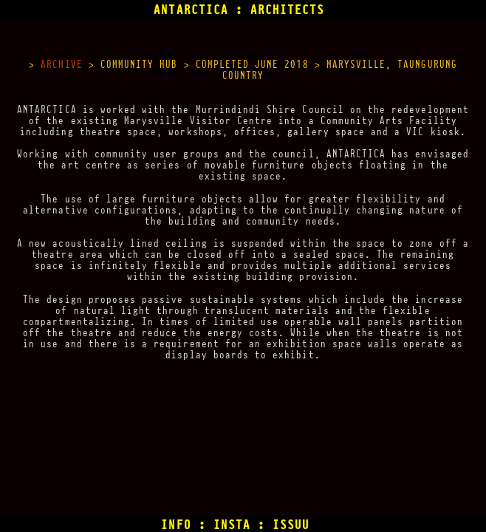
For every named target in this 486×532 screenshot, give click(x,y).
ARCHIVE (61, 64)
